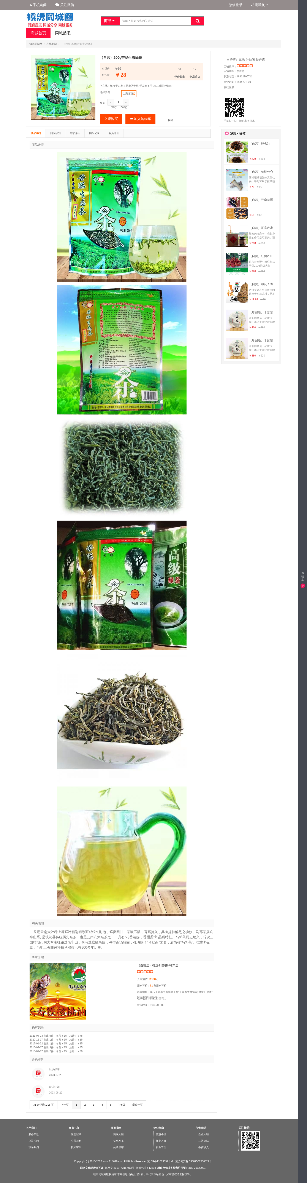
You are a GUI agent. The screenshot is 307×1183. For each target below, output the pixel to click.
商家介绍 (75, 133)
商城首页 (38, 33)
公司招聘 (33, 1140)
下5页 (122, 1104)
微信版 (302, 1180)
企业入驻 (203, 1134)
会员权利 (76, 1140)
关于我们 (31, 1127)
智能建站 (201, 1127)
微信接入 (203, 1147)
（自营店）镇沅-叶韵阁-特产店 (244, 59)
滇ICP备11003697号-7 (160, 1161)
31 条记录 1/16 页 (43, 1104)
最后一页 (137, 1104)
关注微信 (64, 5)
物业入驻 (161, 1140)
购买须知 (55, 133)
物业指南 (159, 1127)
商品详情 (36, 133)
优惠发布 (118, 1140)
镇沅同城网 (35, 43)
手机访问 (38, 5)
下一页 (65, 1104)
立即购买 (111, 119)
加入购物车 (140, 119)
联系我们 (33, 1147)
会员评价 (114, 133)
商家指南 (116, 1127)
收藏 (170, 120)
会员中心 (74, 1127)
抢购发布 (118, 1147)
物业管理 (161, 1147)
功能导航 (259, 5)
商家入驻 (118, 1134)
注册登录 (76, 1134)
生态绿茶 (128, 93)
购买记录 (94, 133)
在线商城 (51, 43)
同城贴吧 (62, 33)
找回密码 (76, 1147)
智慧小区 (161, 1134)
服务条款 (33, 1134)
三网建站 (203, 1140)
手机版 (302, 1172)
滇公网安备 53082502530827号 (193, 1161)
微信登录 (235, 5)
